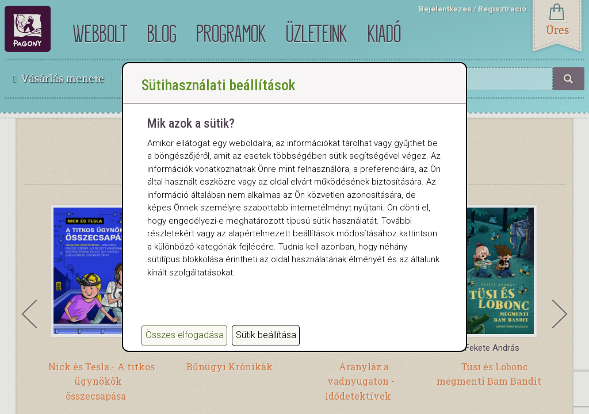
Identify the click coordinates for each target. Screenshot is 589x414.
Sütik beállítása (266, 334)
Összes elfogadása (185, 334)
